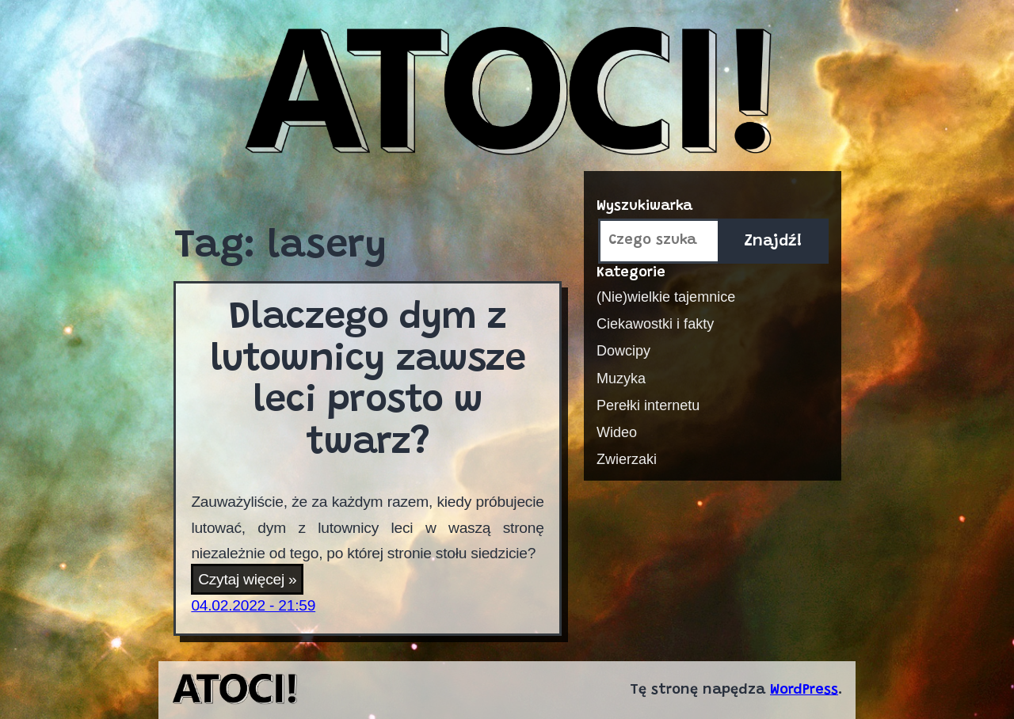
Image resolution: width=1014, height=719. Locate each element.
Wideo (617, 432)
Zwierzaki (627, 459)
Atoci (507, 92)
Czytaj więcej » (250, 580)
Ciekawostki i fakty (655, 324)
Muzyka (621, 378)
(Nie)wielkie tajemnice (666, 297)
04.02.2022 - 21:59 (253, 605)
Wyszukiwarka (644, 207)
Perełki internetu (648, 405)
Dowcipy (623, 351)
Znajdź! (773, 241)
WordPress (804, 690)
